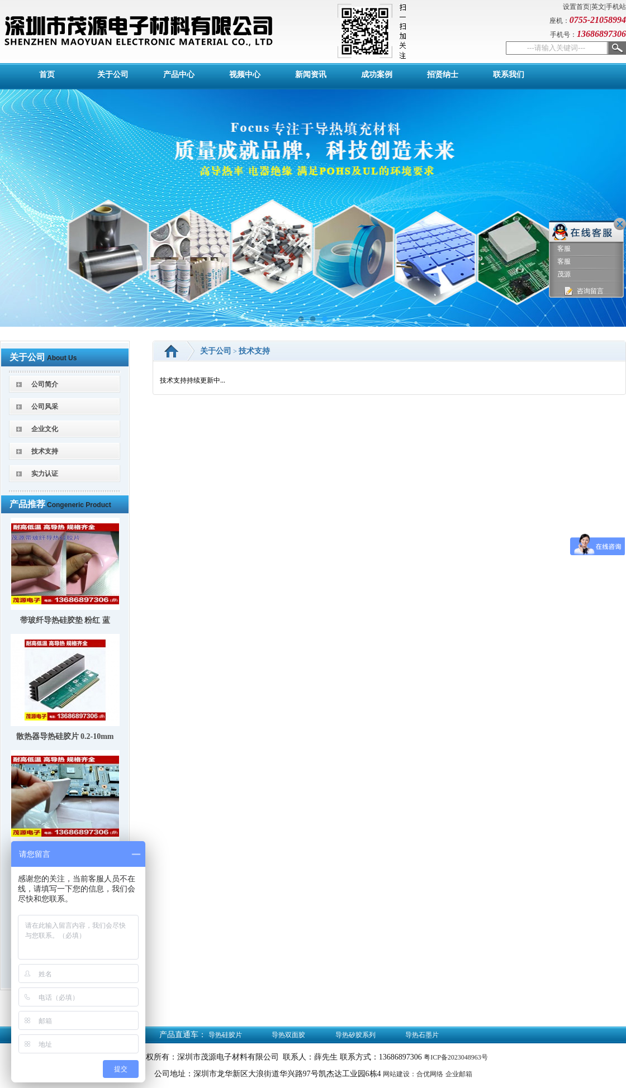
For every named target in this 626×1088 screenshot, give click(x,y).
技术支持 (44, 451)
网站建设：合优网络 (413, 1074)
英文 (598, 7)
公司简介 (44, 384)
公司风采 (44, 407)
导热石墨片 (422, 1035)
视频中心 (244, 74)
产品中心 (179, 74)
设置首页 (576, 7)
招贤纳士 (442, 74)
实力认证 (44, 474)
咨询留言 (583, 291)
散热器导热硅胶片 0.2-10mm (65, 736)
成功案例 (376, 74)
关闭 (620, 224)
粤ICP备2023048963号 (456, 1057)
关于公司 (113, 74)
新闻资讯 (310, 74)
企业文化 (44, 429)
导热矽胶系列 (355, 1035)
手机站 (616, 7)
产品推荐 (27, 504)
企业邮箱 (458, 1074)
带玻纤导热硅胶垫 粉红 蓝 (65, 620)
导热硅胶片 (225, 1035)
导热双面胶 (288, 1035)
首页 (47, 74)
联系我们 (508, 74)
